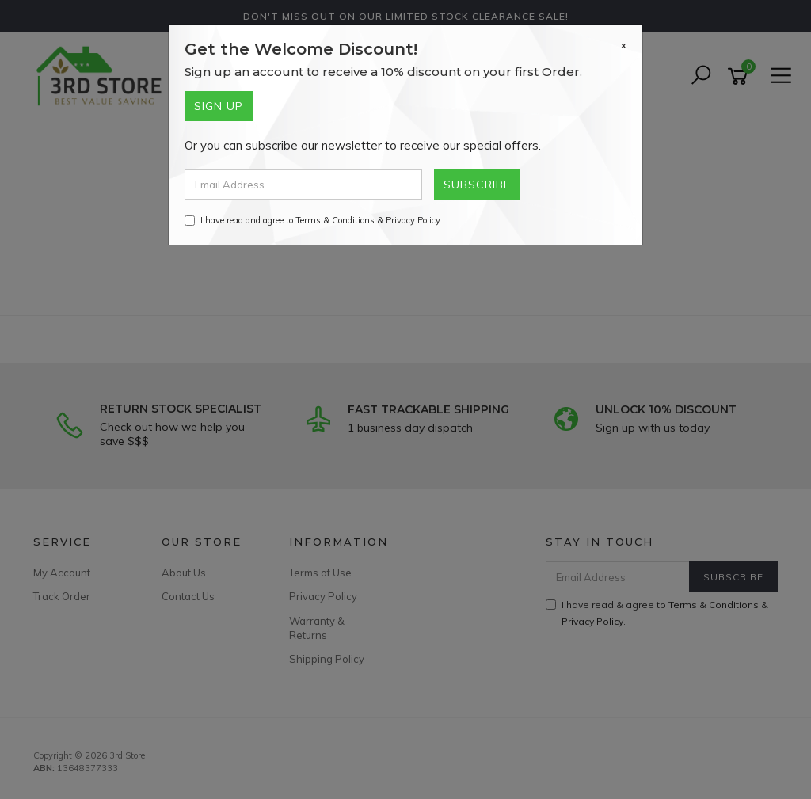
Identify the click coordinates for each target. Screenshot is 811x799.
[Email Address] (303, 184)
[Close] (623, 45)
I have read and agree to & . (314, 220)
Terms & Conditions (335, 220)
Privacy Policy (413, 220)
